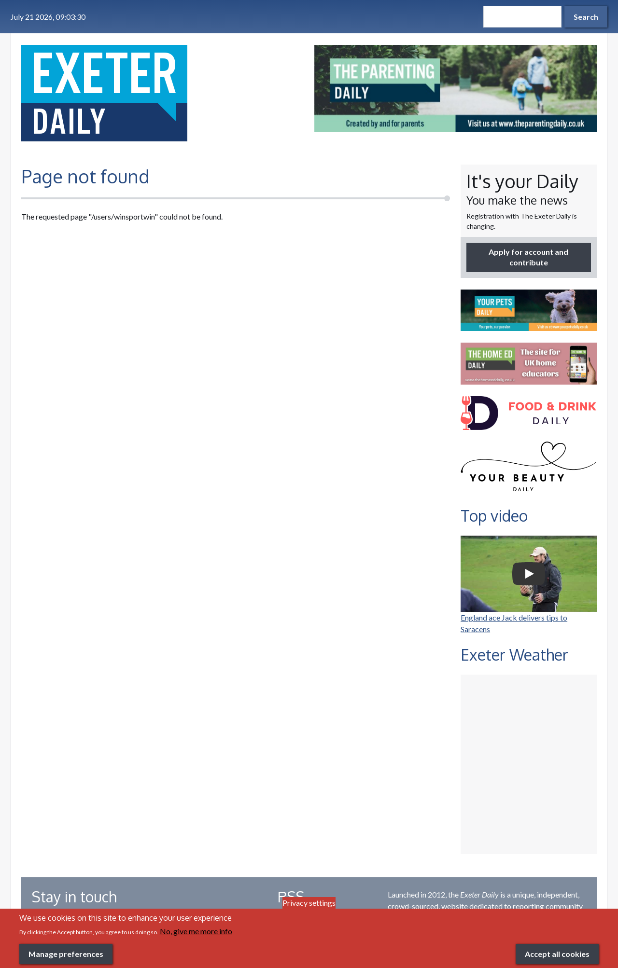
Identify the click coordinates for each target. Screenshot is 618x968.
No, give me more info (196, 931)
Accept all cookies (557, 953)
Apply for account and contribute (528, 257)
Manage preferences (65, 953)
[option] (455, 88)
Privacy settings (309, 902)
